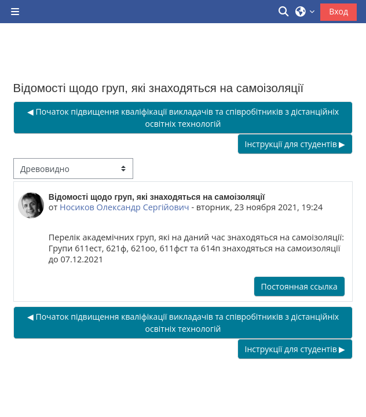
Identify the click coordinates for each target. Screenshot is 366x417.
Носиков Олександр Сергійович (124, 207)
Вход (338, 11)
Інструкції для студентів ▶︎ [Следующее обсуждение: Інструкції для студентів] (295, 143)
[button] (284, 11)
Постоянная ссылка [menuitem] (299, 286)
